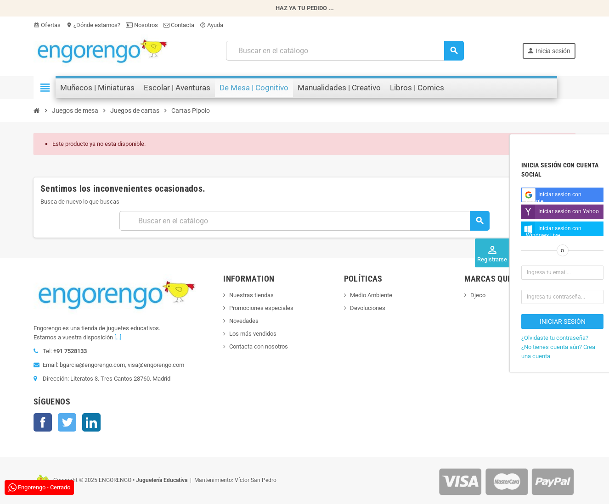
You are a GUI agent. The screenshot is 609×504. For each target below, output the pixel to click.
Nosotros (142, 25)
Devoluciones (367, 308)
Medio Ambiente (371, 295)
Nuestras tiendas (251, 295)
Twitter (67, 422)
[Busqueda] (344, 51)
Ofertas (47, 25)
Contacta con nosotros (258, 346)
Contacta (179, 25)
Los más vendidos (252, 333)
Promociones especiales (261, 308)
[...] (117, 337)
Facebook (43, 422)
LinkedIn (91, 422)
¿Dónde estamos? (93, 25)
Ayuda (211, 25)
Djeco (477, 295)
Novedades (244, 320)
